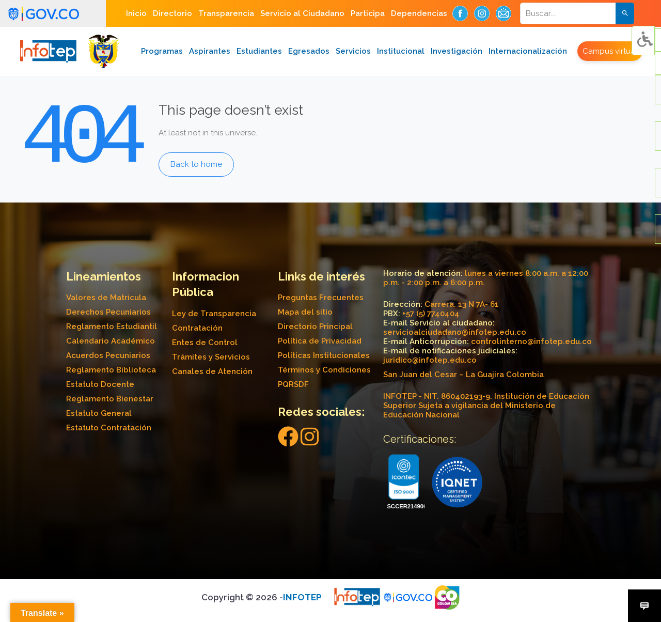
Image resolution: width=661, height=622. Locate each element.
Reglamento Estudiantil (111, 326)
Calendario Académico (110, 341)
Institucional (400, 51)
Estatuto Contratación (108, 427)
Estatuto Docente (100, 384)
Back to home (196, 164)
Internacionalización (528, 51)
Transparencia (226, 13)
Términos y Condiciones (324, 370)
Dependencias (419, 13)
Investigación (456, 51)
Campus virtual (610, 51)
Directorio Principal (315, 326)
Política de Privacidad (319, 341)
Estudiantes (259, 51)
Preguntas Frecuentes (321, 297)
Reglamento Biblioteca (111, 370)
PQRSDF (293, 384)
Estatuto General (99, 413)
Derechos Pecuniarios (108, 312)
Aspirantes (209, 51)
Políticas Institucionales (324, 355)
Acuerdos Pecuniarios (108, 355)
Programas (162, 51)
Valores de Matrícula (106, 297)
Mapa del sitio (305, 312)
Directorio (172, 13)
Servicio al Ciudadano (302, 13)
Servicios (353, 51)
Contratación (197, 328)
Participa (368, 13)
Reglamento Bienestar (109, 398)
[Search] (574, 13)
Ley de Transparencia (214, 313)
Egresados (308, 51)
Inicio (136, 13)
